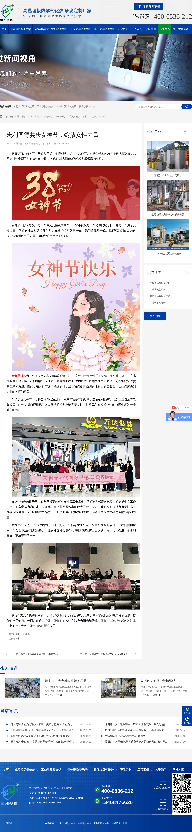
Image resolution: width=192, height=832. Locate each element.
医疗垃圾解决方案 (104, 29)
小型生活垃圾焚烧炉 (24, 106)
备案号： (33, 793)
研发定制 (137, 29)
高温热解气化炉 (87, 106)
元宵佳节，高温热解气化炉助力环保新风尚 (110, 654)
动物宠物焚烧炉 (77, 769)
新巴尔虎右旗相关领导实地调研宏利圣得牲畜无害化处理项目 (41, 654)
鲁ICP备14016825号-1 (49, 793)
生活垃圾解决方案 (20, 29)
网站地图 (178, 769)
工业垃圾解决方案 (80, 29)
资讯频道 (35, 116)
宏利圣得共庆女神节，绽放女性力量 (87, 116)
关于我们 (161, 769)
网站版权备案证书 (148, 6)
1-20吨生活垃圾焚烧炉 (168, 253)
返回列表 (155, 316)
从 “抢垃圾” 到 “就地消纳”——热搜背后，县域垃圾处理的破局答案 (164, 681)
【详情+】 (59, 695)
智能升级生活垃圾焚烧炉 (168, 175)
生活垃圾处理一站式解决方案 (168, 214)
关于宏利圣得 (180, 29)
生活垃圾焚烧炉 (25, 769)
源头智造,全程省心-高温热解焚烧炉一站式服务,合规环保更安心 (42, 741)
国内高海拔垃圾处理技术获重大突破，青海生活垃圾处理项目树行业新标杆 (42, 724)
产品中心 (123, 29)
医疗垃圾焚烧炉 (104, 769)
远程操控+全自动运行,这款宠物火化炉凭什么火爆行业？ (42, 730)
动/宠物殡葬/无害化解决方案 (50, 29)
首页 (4, 29)
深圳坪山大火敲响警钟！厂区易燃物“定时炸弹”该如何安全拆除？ (68, 681)
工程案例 (143, 769)
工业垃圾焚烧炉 (51, 769)
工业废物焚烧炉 (45, 106)
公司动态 (61, 116)
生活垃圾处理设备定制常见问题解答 (125, 736)
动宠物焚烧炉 (85, 823)
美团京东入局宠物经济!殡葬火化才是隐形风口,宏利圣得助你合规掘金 (137, 741)
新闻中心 (164, 29)
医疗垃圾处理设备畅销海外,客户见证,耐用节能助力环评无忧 (42, 736)
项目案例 (151, 29)
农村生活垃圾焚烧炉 (66, 106)
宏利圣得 (25, 634)
